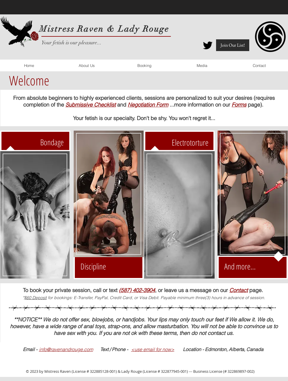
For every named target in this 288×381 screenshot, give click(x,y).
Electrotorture (190, 142)
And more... (240, 266)
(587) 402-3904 (137, 290)
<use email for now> (152, 349)
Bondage (52, 142)
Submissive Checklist (90, 104)
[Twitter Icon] (207, 45)
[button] (232, 45)
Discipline (93, 266)
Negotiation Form (148, 104)
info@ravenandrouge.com (66, 349)
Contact (238, 290)
